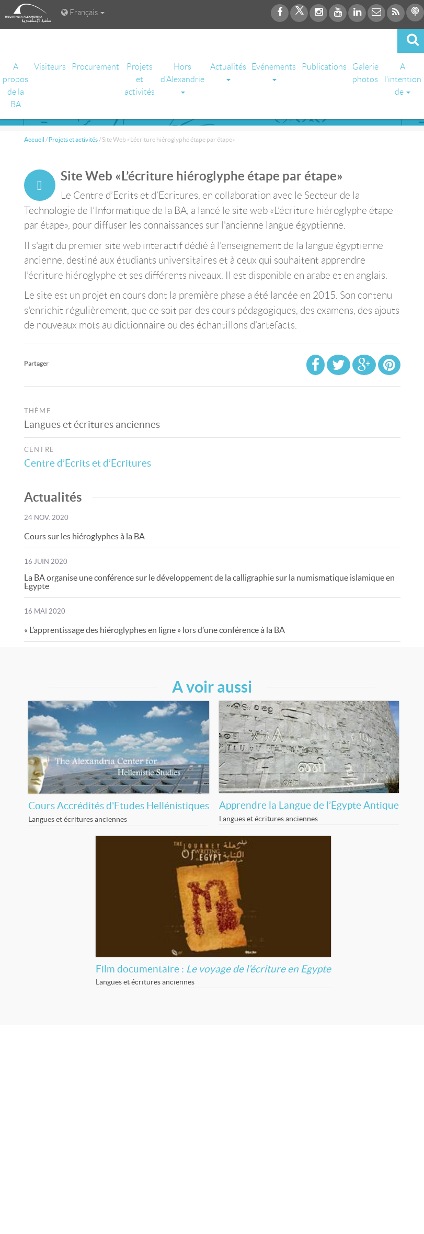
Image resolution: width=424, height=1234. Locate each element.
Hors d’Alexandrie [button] (182, 78)
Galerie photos (365, 73)
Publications (324, 66)
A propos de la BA (15, 85)
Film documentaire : (213, 969)
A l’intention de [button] (402, 79)
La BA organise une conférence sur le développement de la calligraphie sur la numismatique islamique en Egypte (209, 581)
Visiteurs (50, 66)
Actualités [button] (228, 71)
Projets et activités (139, 79)
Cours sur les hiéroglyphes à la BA (84, 536)
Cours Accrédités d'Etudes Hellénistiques (118, 805)
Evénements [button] (273, 71)
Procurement (95, 66)
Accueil (34, 139)
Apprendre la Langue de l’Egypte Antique (309, 805)
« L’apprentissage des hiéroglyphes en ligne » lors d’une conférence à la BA (154, 630)
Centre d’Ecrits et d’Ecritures (91, 463)
